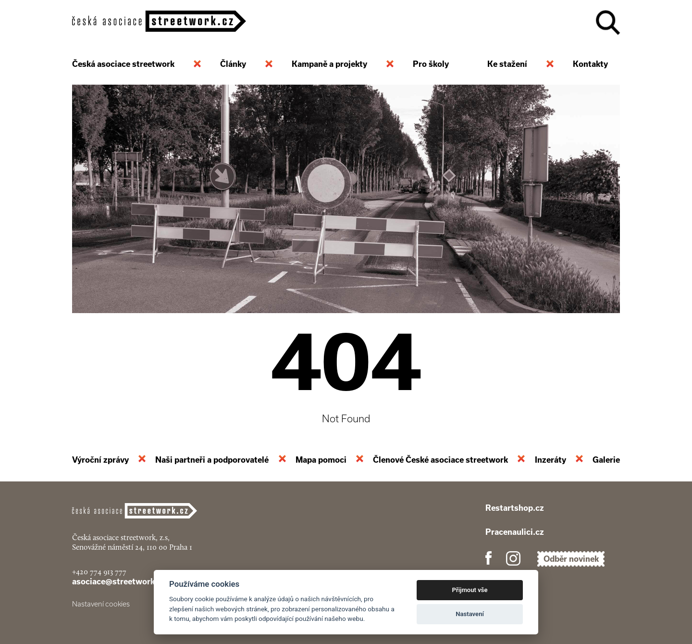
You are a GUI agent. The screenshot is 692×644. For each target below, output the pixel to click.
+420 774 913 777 (99, 571)
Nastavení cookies (101, 604)
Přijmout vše (470, 589)
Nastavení (470, 614)
